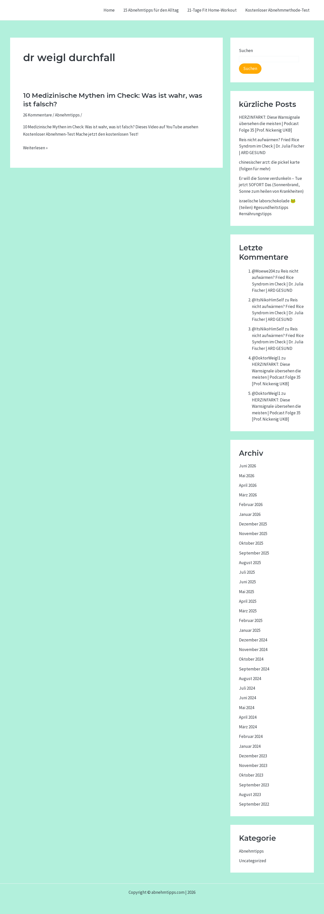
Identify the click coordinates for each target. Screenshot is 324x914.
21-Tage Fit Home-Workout (212, 10)
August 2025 (250, 562)
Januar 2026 (249, 514)
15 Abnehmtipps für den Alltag (151, 10)
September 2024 (254, 669)
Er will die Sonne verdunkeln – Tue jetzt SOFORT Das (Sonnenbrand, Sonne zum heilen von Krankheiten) (271, 185)
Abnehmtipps (67, 115)
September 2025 (254, 553)
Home (109, 10)
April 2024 (247, 717)
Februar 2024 (250, 736)
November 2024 (253, 649)
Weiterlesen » (35, 148)
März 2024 (248, 727)
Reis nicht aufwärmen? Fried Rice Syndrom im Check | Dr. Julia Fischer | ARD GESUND (271, 146)
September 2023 (254, 785)
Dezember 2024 (253, 640)
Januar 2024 (249, 746)
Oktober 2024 (251, 659)
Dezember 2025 (253, 524)
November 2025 (253, 533)
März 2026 (248, 495)
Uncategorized (252, 860)
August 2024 (250, 678)
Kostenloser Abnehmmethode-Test (277, 10)
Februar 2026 (250, 504)
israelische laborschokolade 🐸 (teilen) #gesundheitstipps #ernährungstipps (267, 207)
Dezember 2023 (253, 756)
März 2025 (248, 611)
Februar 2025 (250, 620)
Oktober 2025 (251, 543)
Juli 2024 (247, 688)
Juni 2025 (247, 582)
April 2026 (247, 485)
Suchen (246, 50)
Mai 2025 (246, 591)
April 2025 (247, 601)
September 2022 (254, 804)
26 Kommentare (37, 115)
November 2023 (253, 765)
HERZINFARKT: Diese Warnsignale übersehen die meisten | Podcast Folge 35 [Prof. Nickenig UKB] (269, 123)
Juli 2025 (247, 572)
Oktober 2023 (251, 775)
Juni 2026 (247, 466)
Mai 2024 (246, 707)
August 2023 (250, 794)
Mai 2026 (246, 475)
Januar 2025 (249, 630)
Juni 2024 (247, 698)
